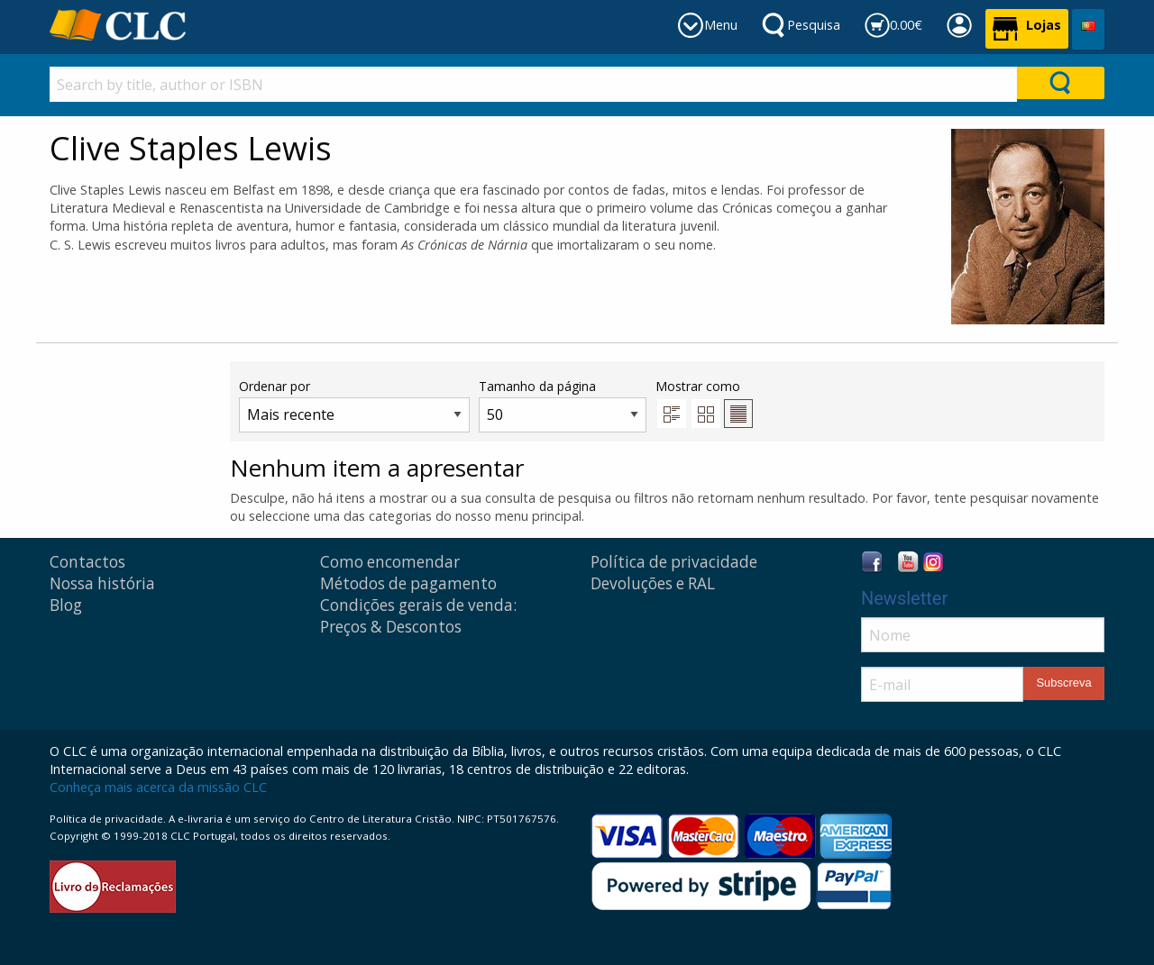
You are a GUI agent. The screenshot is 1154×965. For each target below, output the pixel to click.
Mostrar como (704, 403)
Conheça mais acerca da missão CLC (158, 787)
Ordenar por (354, 405)
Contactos (87, 561)
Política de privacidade (674, 561)
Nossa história (102, 583)
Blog (66, 605)
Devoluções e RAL (653, 583)
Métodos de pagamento (408, 583)
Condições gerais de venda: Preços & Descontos (418, 616)
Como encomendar (390, 561)
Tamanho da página (562, 405)
